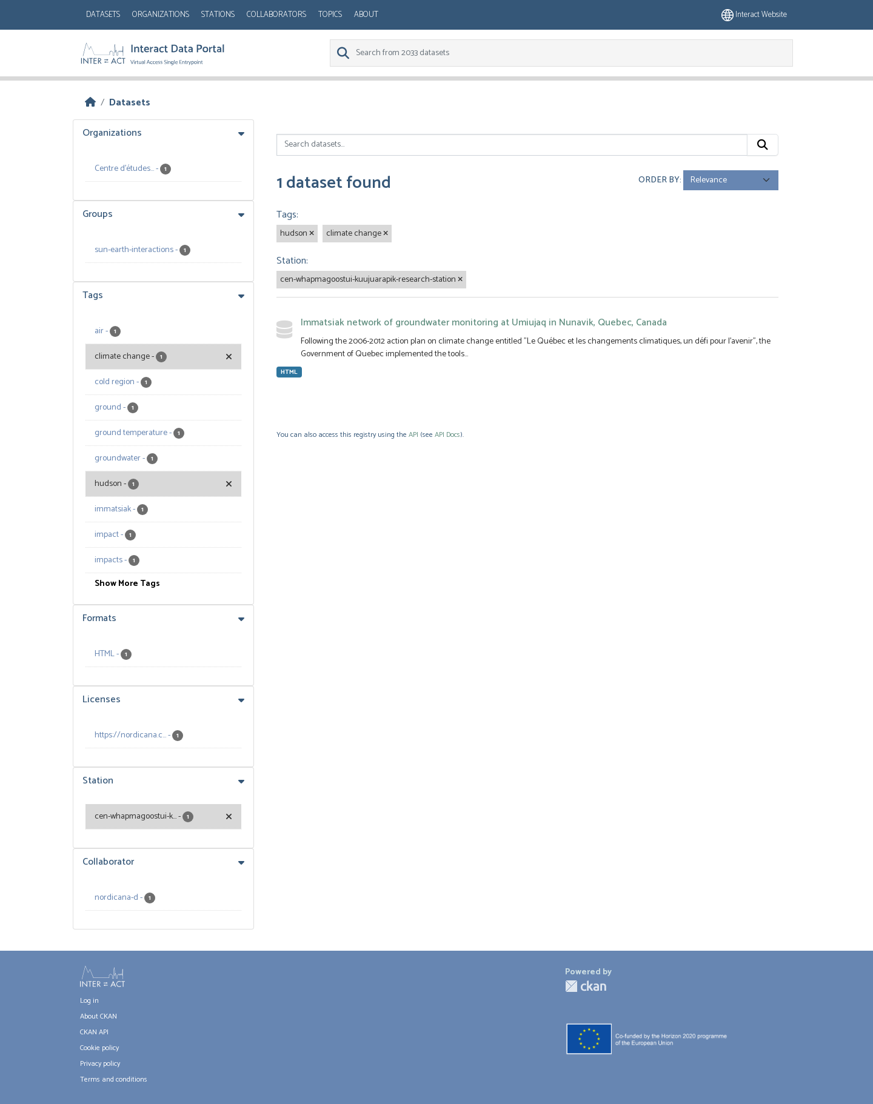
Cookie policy (99, 1048)
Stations (218, 14)
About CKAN (98, 1016)
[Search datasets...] (512, 145)
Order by (659, 180)
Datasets (103, 14)
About (366, 14)
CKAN (585, 986)
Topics (330, 14)
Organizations (160, 14)
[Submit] (762, 145)
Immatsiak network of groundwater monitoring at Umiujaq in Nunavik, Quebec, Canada (484, 322)
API (413, 435)
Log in (89, 1000)
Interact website (754, 14)
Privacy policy (100, 1063)
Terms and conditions (113, 1079)
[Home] (90, 103)
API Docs (447, 435)
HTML (289, 372)
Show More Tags (127, 584)
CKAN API (94, 1032)
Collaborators (276, 14)
